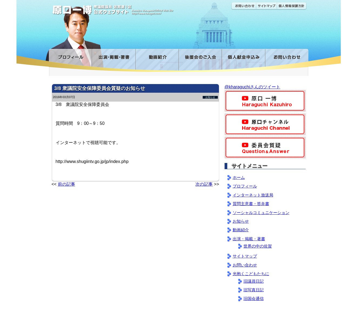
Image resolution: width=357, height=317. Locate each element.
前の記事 (66, 184)
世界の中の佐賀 (257, 246)
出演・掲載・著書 (113, 60)
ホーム (239, 177)
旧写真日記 (253, 290)
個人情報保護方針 (292, 6)
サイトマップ (266, 6)
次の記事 (204, 184)
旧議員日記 (253, 281)
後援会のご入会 (200, 60)
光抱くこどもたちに (251, 273)
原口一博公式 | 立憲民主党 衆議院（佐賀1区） (129, 8)
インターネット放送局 (253, 195)
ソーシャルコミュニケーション (261, 212)
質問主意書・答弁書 (251, 203)
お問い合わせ (243, 6)
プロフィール (70, 60)
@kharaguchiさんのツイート (253, 87)
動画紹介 (157, 60)
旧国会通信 (253, 298)
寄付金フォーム (243, 60)
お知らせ (210, 97)
